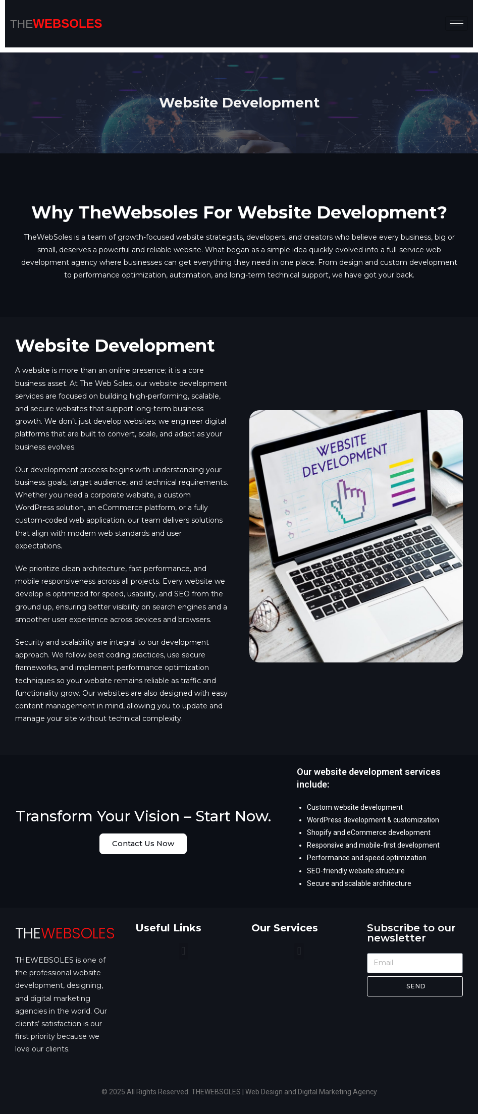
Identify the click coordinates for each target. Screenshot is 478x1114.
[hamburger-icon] (456, 23)
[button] (183, 951)
